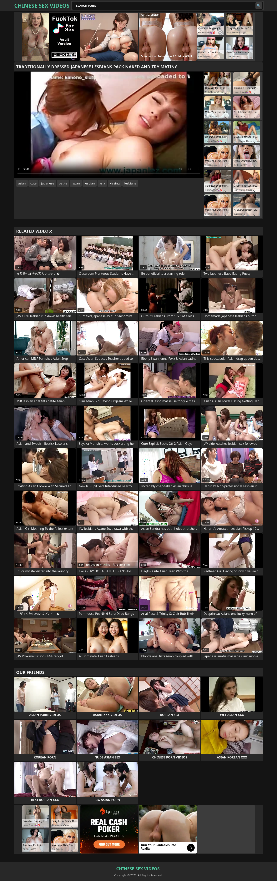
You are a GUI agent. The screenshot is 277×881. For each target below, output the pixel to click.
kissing (115, 183)
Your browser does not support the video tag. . (109, 125)
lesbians (130, 183)
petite (63, 183)
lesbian (89, 183)
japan (76, 183)
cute (33, 183)
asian (22, 183)
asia (102, 183)
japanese (47, 183)
